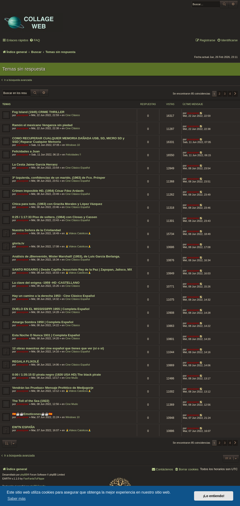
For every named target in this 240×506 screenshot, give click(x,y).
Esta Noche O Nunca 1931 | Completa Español (46, 335)
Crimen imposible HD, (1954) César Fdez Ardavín (48, 191)
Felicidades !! (73, 154)
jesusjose (22, 115)
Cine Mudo (71, 377)
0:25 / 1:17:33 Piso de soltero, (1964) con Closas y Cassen (54, 217)
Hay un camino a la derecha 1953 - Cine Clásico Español (53, 296)
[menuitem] (35, 40)
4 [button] (230, 93)
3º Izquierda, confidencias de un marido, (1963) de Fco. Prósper (58, 177)
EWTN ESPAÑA (23, 427)
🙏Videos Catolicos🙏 (78, 233)
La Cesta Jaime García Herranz (35, 164)
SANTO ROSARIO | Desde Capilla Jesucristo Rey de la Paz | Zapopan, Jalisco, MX (72, 269)
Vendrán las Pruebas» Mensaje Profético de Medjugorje (53, 387)
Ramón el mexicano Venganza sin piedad (42, 125)
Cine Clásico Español (77, 167)
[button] (235, 94)
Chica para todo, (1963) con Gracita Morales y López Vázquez (57, 204)
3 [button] (224, 93)
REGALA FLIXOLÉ (25, 361)
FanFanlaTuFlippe (33, 478)
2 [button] (219, 93)
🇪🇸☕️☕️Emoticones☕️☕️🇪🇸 (32, 414)
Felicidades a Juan (26, 151)
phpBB (23, 474)
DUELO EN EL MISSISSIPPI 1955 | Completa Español (51, 309)
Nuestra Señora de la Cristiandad (36, 230)
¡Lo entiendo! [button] (213, 496)
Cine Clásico (72, 115)
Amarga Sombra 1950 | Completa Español (42, 322)
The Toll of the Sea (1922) (30, 401)
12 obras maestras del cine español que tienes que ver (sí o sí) (58, 348)
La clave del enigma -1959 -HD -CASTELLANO (45, 282)
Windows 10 (73, 144)
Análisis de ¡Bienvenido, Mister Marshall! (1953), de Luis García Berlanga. (66, 256)
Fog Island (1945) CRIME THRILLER (38, 112)
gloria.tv (18, 243)
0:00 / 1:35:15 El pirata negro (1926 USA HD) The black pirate (56, 374)
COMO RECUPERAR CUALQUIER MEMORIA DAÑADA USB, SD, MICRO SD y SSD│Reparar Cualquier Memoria (68, 139)
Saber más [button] (17, 499)
